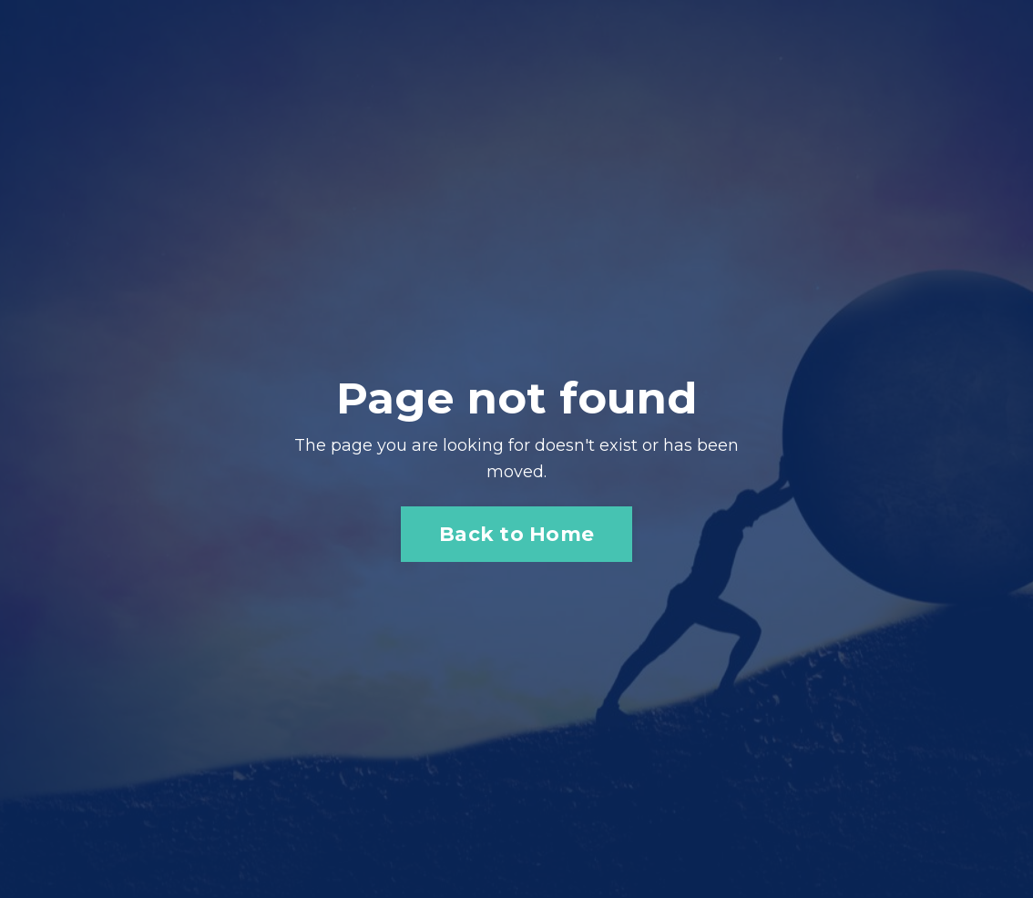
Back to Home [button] (516, 534)
